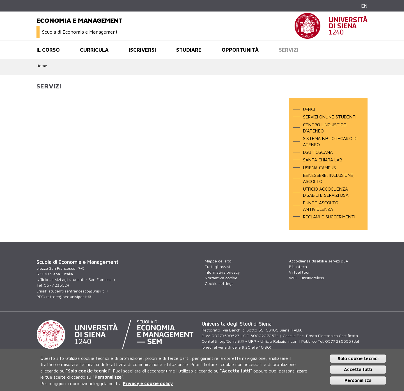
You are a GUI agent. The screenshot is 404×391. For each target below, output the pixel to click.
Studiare (188, 50)
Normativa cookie (221, 277)
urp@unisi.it (232, 341)
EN (364, 6)
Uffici (309, 109)
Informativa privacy (222, 272)
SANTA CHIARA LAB (322, 159)
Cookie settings (219, 283)
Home (41, 65)
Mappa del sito (218, 261)
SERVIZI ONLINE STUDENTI (329, 116)
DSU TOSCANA (318, 152)
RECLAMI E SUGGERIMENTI (329, 216)
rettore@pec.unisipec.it (68, 296)
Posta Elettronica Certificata (332, 335)
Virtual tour (299, 272)
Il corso (48, 50)
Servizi (288, 50)
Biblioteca (298, 266)
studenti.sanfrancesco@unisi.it (78, 291)
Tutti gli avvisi (217, 266)
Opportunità (240, 50)
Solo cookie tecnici (358, 358)
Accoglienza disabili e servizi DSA (318, 261)
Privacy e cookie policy (148, 383)
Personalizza (358, 380)
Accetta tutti (358, 369)
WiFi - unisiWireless (306, 277)
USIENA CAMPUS (319, 167)
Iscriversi (142, 50)
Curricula (94, 50)
